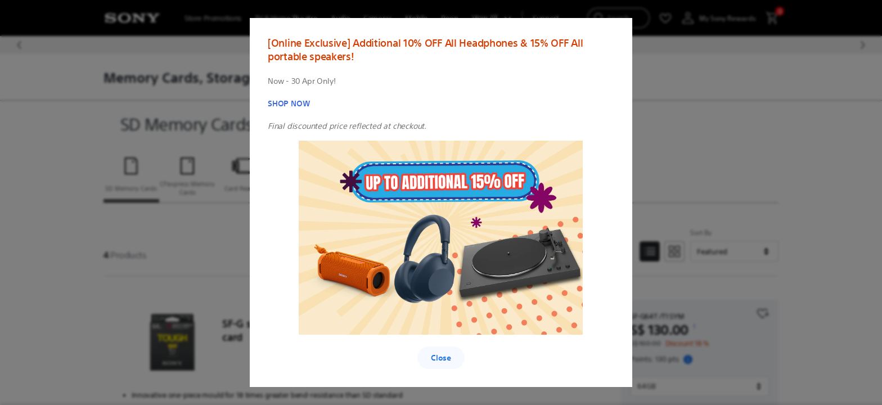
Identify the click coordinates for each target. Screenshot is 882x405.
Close (441, 358)
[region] (441, 203)
